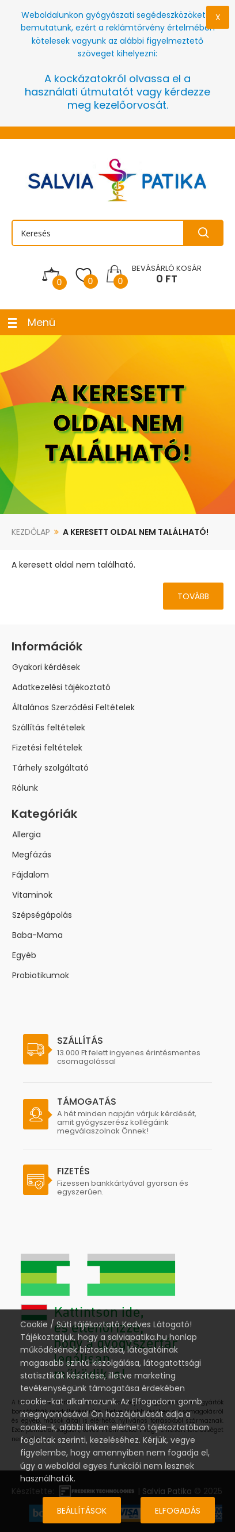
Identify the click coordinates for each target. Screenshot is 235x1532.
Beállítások (82, 1510)
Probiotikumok (40, 975)
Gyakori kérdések (46, 667)
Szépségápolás (42, 915)
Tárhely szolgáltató (50, 767)
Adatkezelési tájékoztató (61, 687)
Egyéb (24, 955)
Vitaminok (32, 895)
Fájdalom (30, 874)
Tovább (193, 596)
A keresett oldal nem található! (136, 532)
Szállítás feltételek (48, 727)
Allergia (26, 834)
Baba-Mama (37, 935)
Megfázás (31, 854)
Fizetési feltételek (47, 747)
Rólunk (25, 788)
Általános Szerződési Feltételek (73, 707)
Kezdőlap (31, 532)
